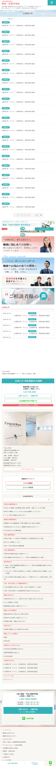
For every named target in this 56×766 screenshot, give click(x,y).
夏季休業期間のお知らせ (11, 652)
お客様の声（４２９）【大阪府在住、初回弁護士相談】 (19, 168)
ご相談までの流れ (8, 754)
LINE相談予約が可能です (28, 401)
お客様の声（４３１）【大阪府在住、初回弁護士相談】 (19, 149)
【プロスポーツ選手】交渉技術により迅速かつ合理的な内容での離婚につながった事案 (28, 572)
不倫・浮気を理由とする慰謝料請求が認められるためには (22, 590)
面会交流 (7, 641)
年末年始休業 (8, 656)
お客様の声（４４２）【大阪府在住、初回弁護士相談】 (19, 44)
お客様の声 (6, 22)
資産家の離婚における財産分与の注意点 (16, 629)
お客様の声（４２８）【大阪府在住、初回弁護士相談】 (19, 178)
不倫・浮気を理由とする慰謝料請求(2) (15, 583)
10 (36, 215)
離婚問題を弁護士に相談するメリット (15, 606)
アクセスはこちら (28, 469)
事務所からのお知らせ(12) (12, 645)
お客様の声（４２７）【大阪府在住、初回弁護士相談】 (19, 188)
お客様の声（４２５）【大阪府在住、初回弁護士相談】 (19, 207)
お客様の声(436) (9, 660)
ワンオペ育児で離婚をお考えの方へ (15, 515)
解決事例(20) (8, 562)
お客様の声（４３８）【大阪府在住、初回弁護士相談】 (19, 83)
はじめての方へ (7, 739)
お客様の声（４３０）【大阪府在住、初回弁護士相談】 (19, 159)
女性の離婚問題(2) (9, 550)
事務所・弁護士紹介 (9, 751)
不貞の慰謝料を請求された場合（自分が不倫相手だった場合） (23, 587)
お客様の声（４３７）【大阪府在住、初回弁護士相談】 (19, 92)
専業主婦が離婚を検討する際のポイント (16, 553)
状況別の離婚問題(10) (10, 504)
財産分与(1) (7, 625)
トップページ (7, 730)
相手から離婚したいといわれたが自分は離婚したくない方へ (22, 511)
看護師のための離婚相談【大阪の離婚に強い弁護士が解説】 (22, 523)
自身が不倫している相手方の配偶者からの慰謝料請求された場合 (24, 538)
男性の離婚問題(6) (9, 535)
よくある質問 (7, 760)
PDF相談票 (28, 483)
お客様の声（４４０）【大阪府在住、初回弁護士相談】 (19, 63)
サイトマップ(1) (9, 676)
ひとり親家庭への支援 (11, 602)
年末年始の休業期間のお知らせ (13, 649)
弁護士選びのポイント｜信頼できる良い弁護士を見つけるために (24, 598)
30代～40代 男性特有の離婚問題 (14, 546)
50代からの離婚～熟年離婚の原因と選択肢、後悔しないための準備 (24, 508)
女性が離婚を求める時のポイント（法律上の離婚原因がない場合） (24, 557)
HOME (3, 18)
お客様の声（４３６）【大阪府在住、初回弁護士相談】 (19, 102)
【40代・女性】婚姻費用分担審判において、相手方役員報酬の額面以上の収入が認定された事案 (28, 566)
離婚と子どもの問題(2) (11, 633)
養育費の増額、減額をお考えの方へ (15, 621)
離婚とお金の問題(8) (10, 610)
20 (41, 215)
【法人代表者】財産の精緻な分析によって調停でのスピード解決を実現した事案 (28, 578)
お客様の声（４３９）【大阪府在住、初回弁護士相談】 (19, 73)
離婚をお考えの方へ (9, 733)
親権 (5, 637)
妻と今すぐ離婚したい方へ (12, 542)
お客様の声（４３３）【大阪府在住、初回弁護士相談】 (19, 130)
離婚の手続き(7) (9, 595)
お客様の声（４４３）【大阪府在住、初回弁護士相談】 (19, 35)
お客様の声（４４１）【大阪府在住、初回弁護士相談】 (19, 54)
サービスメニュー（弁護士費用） (13, 745)
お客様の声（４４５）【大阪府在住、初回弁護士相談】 (19, 25)
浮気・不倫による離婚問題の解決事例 (14, 742)
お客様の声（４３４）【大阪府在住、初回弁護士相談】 (19, 121)
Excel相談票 (28, 487)
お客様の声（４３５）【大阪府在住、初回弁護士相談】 (19, 111)
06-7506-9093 (12, 763)
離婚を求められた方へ (10, 736)
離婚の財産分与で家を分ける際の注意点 (16, 614)
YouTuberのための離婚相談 (12, 530)
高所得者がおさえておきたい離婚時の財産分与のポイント (22, 527)
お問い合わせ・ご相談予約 (35, 763)
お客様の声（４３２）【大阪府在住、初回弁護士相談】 (19, 140)
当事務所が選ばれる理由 (10, 748)
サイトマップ (8, 679)
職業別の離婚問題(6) (10, 519)
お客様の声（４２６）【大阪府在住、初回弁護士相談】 (19, 197)
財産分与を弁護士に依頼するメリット (15, 617)
